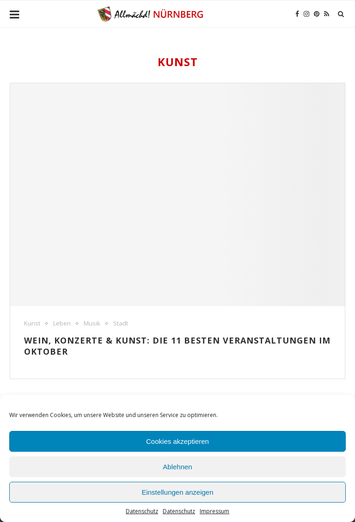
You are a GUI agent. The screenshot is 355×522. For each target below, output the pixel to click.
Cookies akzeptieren (177, 441)
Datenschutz (142, 511)
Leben (62, 323)
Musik (92, 323)
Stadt (120, 323)
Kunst (32, 323)
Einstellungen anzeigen (177, 492)
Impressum (214, 511)
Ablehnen (177, 467)
